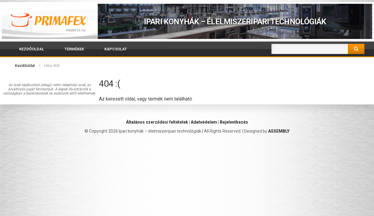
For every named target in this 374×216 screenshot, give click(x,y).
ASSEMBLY (278, 131)
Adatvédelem (204, 122)
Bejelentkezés (234, 122)
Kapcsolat (115, 49)
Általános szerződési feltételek (157, 122)
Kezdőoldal (31, 49)
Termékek (74, 49)
